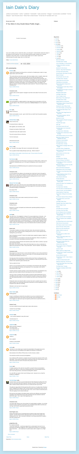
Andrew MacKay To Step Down (62, 192)
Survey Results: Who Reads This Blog (64, 73)
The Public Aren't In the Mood (62, 208)
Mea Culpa (58, 232)
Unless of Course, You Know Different (63, 190)
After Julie (58, 124)
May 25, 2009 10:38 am (14, 105)
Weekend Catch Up (60, 154)
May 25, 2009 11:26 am (14, 210)
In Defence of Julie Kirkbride (62, 140)
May (57, 58)
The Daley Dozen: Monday (61, 158)
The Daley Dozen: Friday (61, 99)
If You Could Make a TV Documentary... (64, 63)
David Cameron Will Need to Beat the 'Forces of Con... (63, 151)
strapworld (11, 324)
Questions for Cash (60, 118)
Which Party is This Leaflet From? (63, 97)
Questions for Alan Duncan (61, 68)
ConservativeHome (13, 59)
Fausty (10, 366)
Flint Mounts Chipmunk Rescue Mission (64, 196)
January (58, 276)
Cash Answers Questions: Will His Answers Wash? (63, 116)
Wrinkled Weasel (13, 119)
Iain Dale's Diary (22, 7)
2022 (56, 39)
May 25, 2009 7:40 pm (14, 407)
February (58, 274)
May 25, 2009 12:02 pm (14, 300)
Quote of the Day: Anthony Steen (63, 226)
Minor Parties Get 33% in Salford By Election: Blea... (63, 214)
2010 (56, 42)
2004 (56, 285)
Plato (10, 109)
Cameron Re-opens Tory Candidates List (64, 183)
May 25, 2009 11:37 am (14, 224)
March (57, 273)
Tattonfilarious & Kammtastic (62, 82)
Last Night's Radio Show (61, 94)
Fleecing (58, 206)
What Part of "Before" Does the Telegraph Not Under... (62, 138)
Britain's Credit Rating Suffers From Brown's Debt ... (63, 237)
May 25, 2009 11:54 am (14, 287)
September (58, 51)
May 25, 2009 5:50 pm (14, 397)
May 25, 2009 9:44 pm (14, 431)
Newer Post (8, 437)
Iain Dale (58, 297)
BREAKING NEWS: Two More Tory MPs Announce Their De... (64, 165)
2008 (56, 278)
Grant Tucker (59, 295)
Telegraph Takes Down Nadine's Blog (63, 203)
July (57, 54)
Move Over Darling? (60, 59)
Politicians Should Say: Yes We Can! (63, 261)
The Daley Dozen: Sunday (61, 61)
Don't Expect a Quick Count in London (64, 224)
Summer (11, 70)
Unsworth (11, 314)
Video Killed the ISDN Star (61, 176)
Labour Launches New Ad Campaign (63, 216)
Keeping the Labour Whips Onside (63, 106)
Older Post (47, 437)
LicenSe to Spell (59, 248)
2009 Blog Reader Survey (61, 142)
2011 (56, 40)
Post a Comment (11, 434)
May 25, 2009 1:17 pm (14, 376)
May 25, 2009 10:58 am (14, 191)
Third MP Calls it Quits (60, 122)
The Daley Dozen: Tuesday (61, 143)
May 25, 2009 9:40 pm (14, 419)
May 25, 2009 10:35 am (14, 86)
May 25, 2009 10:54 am (14, 167)
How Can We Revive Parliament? (63, 167)
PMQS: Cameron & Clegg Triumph (63, 250)
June (57, 56)
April (57, 271)
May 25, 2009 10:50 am (14, 155)
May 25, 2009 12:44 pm (14, 362)
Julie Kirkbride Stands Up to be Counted (64, 135)
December (58, 45)
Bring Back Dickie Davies (61, 92)
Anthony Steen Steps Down (61, 244)
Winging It (58, 156)
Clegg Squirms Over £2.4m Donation (63, 169)
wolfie (10, 347)
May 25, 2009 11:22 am (14, 199)
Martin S (11, 146)
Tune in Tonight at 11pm (61, 96)
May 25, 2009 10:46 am (14, 142)
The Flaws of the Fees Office (62, 210)
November (58, 47)
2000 (56, 289)
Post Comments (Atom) (16, 439)
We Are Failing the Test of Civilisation (63, 212)
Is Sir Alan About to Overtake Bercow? (64, 188)
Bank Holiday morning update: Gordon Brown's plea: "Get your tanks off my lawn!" (26, 153)
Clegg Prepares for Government (62, 101)
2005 (56, 284)
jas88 (10, 214)
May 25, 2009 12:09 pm (14, 310)
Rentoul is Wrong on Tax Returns (63, 160)
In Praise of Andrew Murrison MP (63, 259)
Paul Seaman (12, 159)
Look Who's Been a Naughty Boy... (63, 148)
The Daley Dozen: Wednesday (62, 131)
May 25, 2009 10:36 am (14, 95)
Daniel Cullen (12, 99)
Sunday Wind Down (60, 178)
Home (28, 437)
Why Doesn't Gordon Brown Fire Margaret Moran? (62, 242)
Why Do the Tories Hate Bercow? (63, 228)
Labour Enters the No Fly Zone (62, 80)
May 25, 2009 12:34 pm (14, 320)
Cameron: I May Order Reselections (63, 69)
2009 (56, 44)
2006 (56, 282)
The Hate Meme (59, 185)
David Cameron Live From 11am (62, 153)
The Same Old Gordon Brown (62, 71)
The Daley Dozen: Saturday (61, 78)
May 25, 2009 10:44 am (14, 115)
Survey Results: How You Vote (62, 76)
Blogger (44, 447)
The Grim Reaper (13, 380)
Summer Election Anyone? (61, 255)
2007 (56, 280)
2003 (56, 287)
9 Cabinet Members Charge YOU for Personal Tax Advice (63, 175)
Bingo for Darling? (60, 75)
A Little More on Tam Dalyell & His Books (64, 239)
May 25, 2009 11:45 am (14, 247)
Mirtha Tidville (12, 291)
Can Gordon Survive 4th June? (62, 126)
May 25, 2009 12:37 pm (14, 330)
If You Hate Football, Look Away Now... (64, 107)
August (58, 52)
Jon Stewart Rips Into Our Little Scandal (64, 221)
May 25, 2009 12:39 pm (14, 343)
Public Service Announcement (62, 223)
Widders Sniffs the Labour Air (62, 230)
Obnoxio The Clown (13, 183)
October (58, 49)
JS (57, 299)
